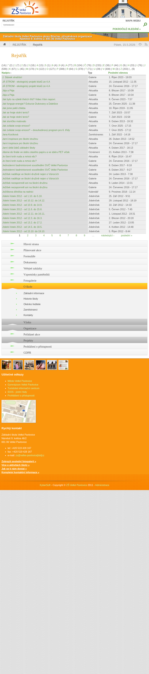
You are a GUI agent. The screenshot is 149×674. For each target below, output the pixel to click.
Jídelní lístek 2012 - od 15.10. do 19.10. (23, 231)
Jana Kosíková (10, 134)
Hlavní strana (31, 244)
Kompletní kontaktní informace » (20, 472)
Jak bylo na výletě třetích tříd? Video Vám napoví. (29, 99)
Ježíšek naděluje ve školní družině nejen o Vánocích (30, 174)
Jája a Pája (8, 90)
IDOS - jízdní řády (17, 392)
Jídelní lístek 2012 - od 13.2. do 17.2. (22, 222)
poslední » (126, 235)
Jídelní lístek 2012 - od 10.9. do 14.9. (22, 205)
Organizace (30, 328)
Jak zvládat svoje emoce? (16, 125)
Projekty (28, 340)
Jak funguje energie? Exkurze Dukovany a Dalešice (30, 103)
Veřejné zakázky (33, 268)
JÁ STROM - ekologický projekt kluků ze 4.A (26, 81)
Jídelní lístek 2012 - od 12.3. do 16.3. (22, 218)
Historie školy (31, 298)
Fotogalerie (30, 280)
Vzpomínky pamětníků (37, 274)
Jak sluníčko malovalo (14, 121)
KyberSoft (45, 485)
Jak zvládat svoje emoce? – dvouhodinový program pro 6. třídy (36, 130)
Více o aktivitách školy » (15, 465)
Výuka (27, 322)
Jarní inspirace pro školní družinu (20, 139)
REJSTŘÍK (9, 20)
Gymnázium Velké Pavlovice (23, 384)
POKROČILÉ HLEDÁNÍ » (127, 29)
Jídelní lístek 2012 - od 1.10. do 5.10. (22, 196)
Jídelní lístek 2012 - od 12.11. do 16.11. (23, 213)
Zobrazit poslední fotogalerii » (19, 461)
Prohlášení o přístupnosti (38, 346)
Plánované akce (32, 250)
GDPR (27, 352)
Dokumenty (30, 262)
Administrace (102, 485)
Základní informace (34, 293)
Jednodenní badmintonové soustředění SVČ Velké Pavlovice (35, 165)
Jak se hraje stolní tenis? (15, 112)
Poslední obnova (118, 72)
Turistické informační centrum (23, 388)
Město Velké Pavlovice (20, 381)
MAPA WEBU (133, 20)
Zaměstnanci (31, 309)
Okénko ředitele (32, 304)
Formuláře (29, 256)
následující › (107, 235)
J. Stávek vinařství (12, 77)
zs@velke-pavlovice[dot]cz (30, 455)
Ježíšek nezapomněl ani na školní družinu (24, 183)
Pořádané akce (32, 334)
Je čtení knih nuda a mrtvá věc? (19, 156)
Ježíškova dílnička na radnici (17, 191)
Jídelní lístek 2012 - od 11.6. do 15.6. (22, 209)
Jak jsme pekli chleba (13, 108)
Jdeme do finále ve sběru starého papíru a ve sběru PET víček (36, 152)
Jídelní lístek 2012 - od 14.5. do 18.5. (22, 227)
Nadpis (7, 72)
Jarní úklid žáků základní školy (18, 147)
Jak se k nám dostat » (14, 468)
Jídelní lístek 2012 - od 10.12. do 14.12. (23, 200)
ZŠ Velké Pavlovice (76, 485)
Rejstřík (19, 44)
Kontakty (28, 315)
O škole (28, 286)
